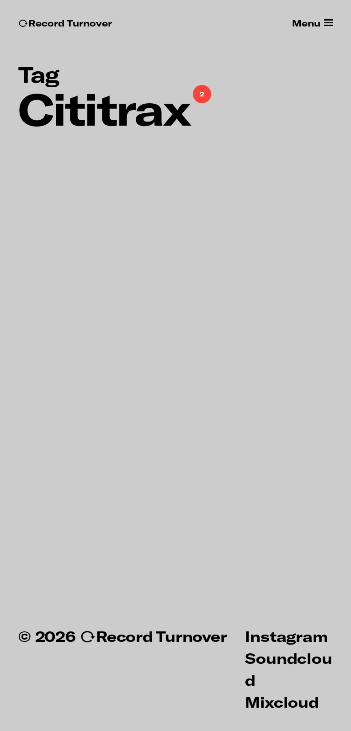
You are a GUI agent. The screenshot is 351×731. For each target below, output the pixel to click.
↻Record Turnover (65, 23)
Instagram (286, 636)
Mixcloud (282, 701)
